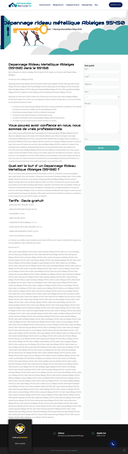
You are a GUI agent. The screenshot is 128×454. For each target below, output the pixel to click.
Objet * (86, 92)
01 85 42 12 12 (115, 5)
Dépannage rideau (87, 5)
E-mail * (102, 78)
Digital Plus (74, 450)
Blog (96, 5)
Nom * (102, 70)
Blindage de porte (58, 5)
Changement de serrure (72, 5)
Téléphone (102, 85)
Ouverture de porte (44, 5)
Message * (102, 118)
